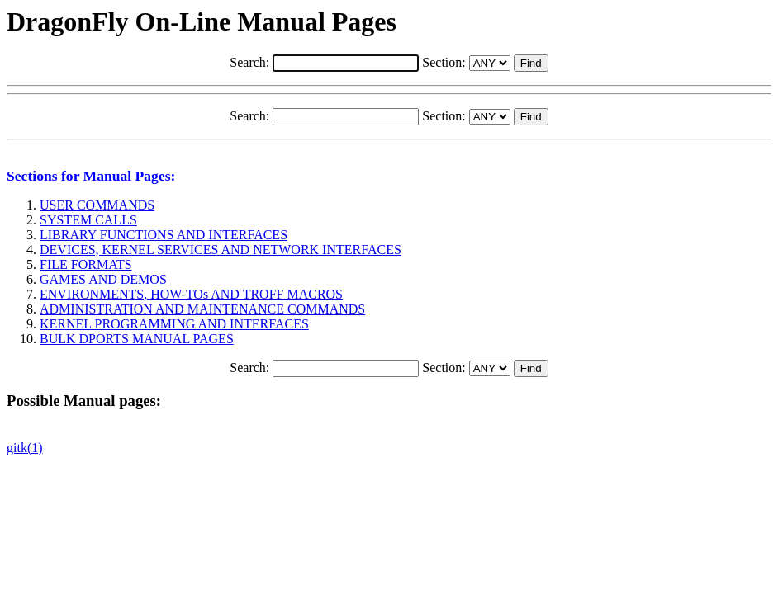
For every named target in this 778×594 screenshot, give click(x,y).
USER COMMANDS (97, 205)
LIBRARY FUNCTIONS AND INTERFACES (163, 235)
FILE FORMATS (86, 264)
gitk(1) (25, 448)
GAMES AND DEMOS (103, 279)
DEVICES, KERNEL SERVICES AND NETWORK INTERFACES (220, 250)
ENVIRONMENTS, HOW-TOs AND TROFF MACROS (191, 294)
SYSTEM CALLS (88, 220)
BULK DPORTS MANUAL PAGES (137, 339)
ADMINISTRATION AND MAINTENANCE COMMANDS (202, 309)
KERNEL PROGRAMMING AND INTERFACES (174, 324)
